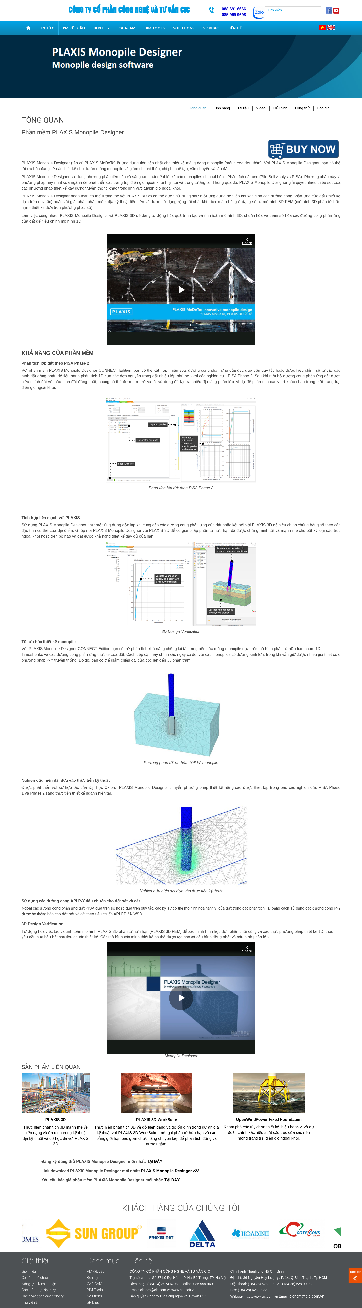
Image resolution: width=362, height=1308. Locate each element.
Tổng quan (197, 108)
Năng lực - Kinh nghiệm (39, 1284)
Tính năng (222, 108)
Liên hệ (234, 27)
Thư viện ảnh (32, 1302)
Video (261, 108)
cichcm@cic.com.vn (306, 1296)
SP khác (211, 27)
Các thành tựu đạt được (40, 1290)
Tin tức (46, 27)
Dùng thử (302, 108)
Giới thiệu (29, 1271)
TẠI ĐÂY (154, 1161)
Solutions (183, 27)
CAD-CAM (127, 27)
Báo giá (323, 108)
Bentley (101, 27)
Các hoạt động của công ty (43, 1296)
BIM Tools (154, 27)
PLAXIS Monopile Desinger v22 (170, 1171)
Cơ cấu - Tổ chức (35, 1278)
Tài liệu (243, 108)
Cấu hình (280, 108)
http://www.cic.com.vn (261, 1296)
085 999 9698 (204, 1284)
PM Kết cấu (74, 27)
